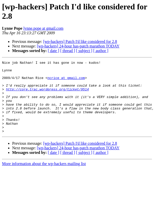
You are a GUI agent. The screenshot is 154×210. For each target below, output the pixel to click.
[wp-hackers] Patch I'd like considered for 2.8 (80, 41)
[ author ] (100, 51)
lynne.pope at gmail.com (43, 28)
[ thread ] (67, 51)
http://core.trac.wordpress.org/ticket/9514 (47, 95)
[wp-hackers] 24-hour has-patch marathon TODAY (78, 46)
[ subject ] (84, 51)
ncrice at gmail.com (66, 81)
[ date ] (53, 51)
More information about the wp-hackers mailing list (44, 178)
